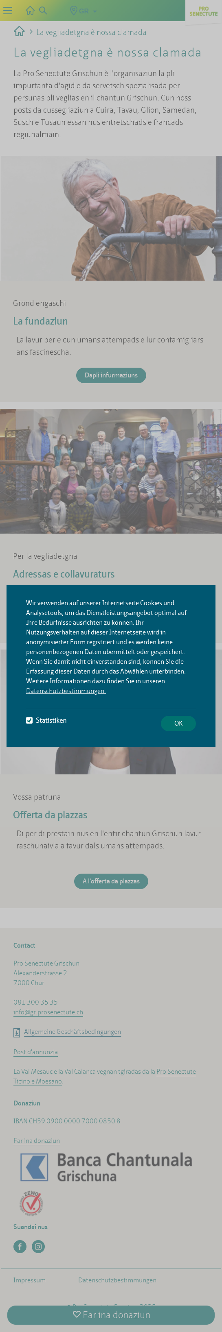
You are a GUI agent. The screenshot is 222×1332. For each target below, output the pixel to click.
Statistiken (46, 720)
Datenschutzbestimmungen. (66, 691)
